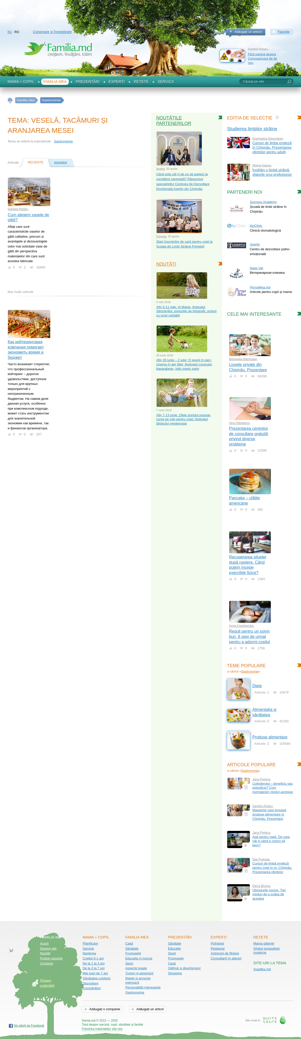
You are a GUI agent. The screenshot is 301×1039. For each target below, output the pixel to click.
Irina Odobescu (239, 423)
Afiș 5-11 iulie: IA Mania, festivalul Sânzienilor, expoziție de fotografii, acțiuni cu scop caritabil (186, 311)
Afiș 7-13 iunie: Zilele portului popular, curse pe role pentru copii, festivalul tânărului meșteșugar (183, 419)
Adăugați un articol (248, 32)
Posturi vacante (51, 958)
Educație (174, 948)
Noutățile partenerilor (173, 120)
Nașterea (89, 953)
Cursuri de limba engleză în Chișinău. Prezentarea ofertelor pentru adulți (272, 147)
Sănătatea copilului (97, 978)
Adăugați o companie (104, 1009)
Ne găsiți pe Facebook (29, 1025)
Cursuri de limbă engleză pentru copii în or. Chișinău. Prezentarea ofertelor (272, 867)
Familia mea (55, 82)
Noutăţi (45, 953)
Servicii (166, 82)
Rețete (141, 82)
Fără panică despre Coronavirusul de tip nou (262, 58)
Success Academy (263, 202)
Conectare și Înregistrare (52, 32)
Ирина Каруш (261, 165)
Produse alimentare (270, 737)
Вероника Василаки (243, 359)
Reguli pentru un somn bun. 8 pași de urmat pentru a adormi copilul (249, 636)
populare (60, 162)
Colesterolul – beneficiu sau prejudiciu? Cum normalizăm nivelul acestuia (272, 788)
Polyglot (161, 236)
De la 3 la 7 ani (94, 968)
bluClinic (256, 226)
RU (10, 32)
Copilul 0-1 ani (93, 958)
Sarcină (88, 948)
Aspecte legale (136, 968)
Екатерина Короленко (267, 138)
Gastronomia (63, 141)
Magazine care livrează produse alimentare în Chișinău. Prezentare (269, 814)
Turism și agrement (139, 973)
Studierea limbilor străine (252, 128)
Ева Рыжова (261, 859)
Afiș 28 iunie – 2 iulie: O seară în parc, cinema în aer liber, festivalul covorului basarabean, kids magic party (184, 364)
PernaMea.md (260, 287)
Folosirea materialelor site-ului (102, 1029)
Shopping (175, 973)
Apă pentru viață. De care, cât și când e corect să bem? (271, 841)
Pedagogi (218, 948)
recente (36, 162)
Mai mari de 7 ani (95, 973)
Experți (117, 82)
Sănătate (131, 948)
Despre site (48, 948)
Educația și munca (138, 958)
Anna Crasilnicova (241, 626)
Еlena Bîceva (261, 886)
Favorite (284, 32)
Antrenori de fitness (225, 953)
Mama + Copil (21, 82)
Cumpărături (92, 988)
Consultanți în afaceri (226, 958)
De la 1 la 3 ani (94, 963)
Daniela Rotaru (18, 209)
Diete (257, 686)
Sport (129, 963)
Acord (44, 943)
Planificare (90, 943)
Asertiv (160, 168)
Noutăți (166, 264)
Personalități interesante (142, 987)
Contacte (46, 963)
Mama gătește (263, 943)
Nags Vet (256, 268)
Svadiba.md (262, 969)
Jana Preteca (261, 779)
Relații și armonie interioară (137, 980)
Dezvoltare (90, 983)
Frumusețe (133, 953)
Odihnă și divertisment (184, 968)
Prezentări (88, 82)
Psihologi (217, 943)
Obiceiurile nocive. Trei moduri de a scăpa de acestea (269, 894)
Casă (129, 943)
